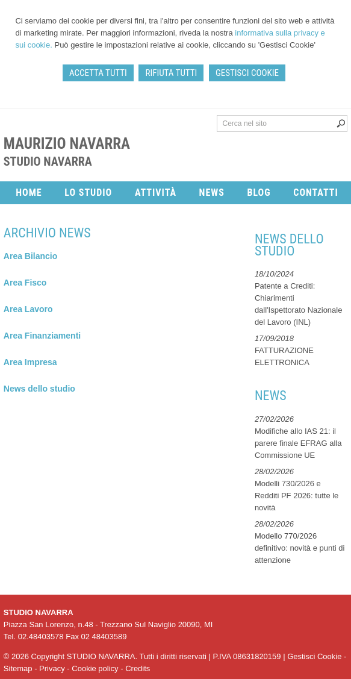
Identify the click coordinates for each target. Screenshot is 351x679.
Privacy (52, 668)
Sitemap (18, 668)
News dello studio (39, 388)
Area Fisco (25, 282)
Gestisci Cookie (314, 656)
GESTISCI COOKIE (247, 72)
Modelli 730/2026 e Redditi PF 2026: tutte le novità (296, 495)
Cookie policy (95, 668)
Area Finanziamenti (42, 335)
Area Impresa (30, 362)
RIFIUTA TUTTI (171, 72)
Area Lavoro (28, 309)
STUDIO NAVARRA (48, 161)
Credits (137, 668)
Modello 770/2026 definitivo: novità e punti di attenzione (300, 548)
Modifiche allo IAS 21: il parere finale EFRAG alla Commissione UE (298, 443)
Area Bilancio (30, 256)
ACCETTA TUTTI (98, 72)
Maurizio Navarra (67, 143)
